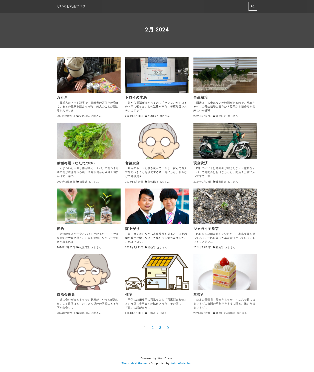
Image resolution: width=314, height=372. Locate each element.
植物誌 (83, 181)
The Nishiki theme (134, 362)
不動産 (151, 312)
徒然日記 (85, 116)
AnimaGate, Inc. (181, 362)
